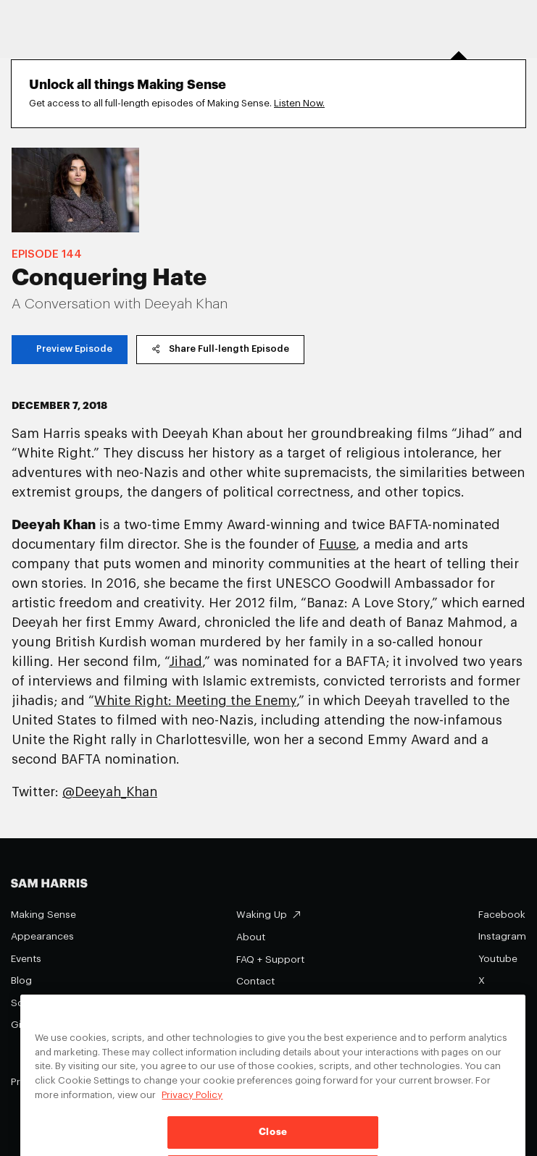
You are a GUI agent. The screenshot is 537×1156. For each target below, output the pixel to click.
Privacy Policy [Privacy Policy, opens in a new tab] (192, 1108)
